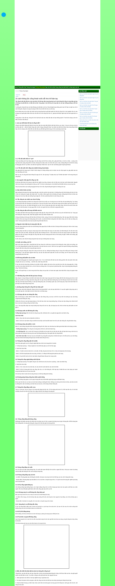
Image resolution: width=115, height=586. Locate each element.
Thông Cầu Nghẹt (31, 26)
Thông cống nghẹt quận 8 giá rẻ (54, 568)
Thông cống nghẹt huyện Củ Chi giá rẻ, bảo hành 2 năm (29, 552)
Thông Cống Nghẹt (40, 26)
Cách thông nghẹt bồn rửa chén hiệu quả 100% (58, 559)
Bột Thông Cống (57, 26)
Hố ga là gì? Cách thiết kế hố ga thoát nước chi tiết (59, 556)
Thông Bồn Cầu (22, 26)
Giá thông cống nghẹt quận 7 (23, 568)
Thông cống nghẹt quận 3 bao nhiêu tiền (26, 564)
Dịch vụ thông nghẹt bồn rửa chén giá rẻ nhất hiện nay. (29, 561)
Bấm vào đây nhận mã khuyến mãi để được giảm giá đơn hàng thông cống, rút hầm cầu (37, 546)
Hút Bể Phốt (65, 26)
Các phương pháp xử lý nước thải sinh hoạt (26, 559)
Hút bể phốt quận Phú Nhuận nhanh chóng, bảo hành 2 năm (93, 92)
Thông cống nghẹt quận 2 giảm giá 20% (56, 563)
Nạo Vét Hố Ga (49, 26)
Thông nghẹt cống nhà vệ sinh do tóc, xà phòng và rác (59, 561)
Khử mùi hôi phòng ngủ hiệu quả (24, 558)
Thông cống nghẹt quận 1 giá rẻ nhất (25, 563)
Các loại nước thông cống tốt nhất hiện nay (26, 556)
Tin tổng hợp (71, 26)
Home (16, 26)
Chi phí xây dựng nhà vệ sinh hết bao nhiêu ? (57, 558)
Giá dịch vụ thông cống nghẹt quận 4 (55, 564)
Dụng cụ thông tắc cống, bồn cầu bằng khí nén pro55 (59, 554)
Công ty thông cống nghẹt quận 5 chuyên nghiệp (28, 566)
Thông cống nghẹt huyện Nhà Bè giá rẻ (26, 554)
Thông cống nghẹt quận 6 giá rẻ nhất (55, 566)
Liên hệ (77, 26)
